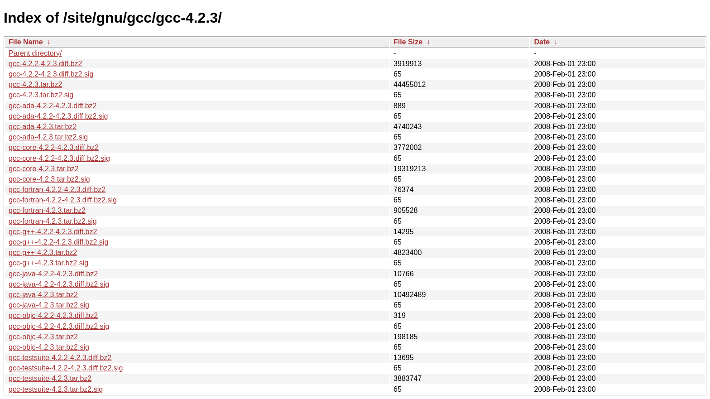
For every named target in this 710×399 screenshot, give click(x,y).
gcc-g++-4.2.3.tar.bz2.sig (48, 263)
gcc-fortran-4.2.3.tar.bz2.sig (53, 221)
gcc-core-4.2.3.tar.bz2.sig (49, 179)
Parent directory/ (35, 53)
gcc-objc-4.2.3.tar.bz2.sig (49, 347)
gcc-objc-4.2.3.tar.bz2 (43, 337)
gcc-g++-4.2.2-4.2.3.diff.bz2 (53, 232)
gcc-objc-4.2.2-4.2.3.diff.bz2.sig (59, 326)
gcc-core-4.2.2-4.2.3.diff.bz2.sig (59, 158)
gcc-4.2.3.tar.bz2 (35, 84)
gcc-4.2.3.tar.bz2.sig (41, 95)
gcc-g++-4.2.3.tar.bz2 (43, 252)
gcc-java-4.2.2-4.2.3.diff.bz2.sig (59, 284)
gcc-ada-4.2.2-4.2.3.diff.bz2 (53, 106)
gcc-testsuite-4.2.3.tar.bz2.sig (56, 389)
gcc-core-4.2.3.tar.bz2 (44, 169)
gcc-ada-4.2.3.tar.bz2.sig (48, 137)
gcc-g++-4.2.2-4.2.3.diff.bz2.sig (58, 242)
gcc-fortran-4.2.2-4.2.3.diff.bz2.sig (63, 200)
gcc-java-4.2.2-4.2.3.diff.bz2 (53, 274)
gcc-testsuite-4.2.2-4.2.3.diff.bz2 (60, 357)
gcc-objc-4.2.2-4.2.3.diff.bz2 (53, 315)
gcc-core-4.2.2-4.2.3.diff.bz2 (54, 147)
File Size (407, 42)
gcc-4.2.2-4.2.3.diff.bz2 (45, 63)
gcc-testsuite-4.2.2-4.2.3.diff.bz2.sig (66, 368)
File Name (26, 42)
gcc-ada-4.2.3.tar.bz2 (43, 126)
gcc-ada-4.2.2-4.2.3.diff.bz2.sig (58, 116)
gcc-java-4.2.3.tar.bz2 (43, 294)
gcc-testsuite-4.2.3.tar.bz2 (50, 378)
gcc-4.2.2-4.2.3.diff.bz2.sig (51, 74)
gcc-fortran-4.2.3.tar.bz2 (47, 210)
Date (542, 42)
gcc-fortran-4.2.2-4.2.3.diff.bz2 (57, 189)
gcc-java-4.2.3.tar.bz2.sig (49, 305)
